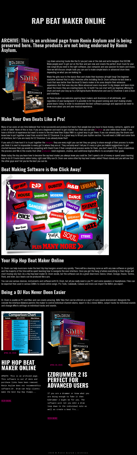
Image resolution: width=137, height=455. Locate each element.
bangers (50, 142)
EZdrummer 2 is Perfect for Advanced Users (68, 339)
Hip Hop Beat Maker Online (22, 333)
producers (46, 151)
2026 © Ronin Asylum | (63, 453)
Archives (83, 453)
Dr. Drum (99, 129)
